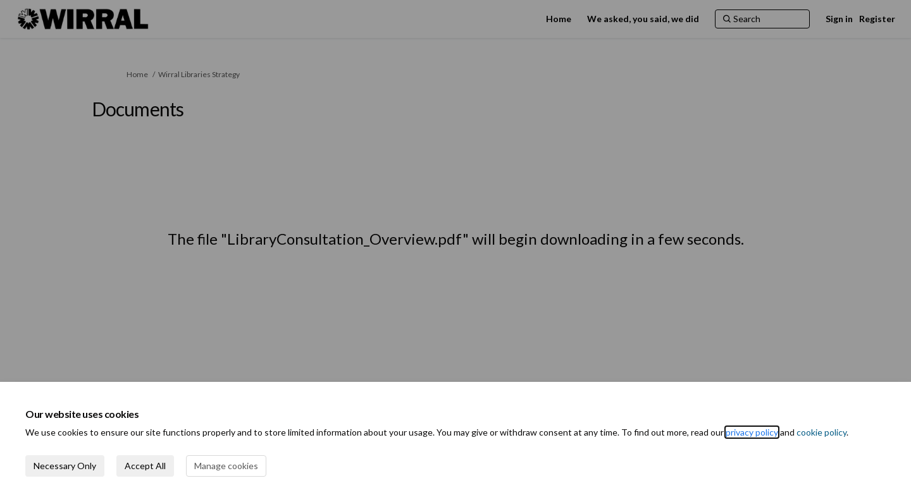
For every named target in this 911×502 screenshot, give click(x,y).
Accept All (145, 465)
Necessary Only (65, 465)
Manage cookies (226, 465)
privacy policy (752, 432)
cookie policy (821, 432)
